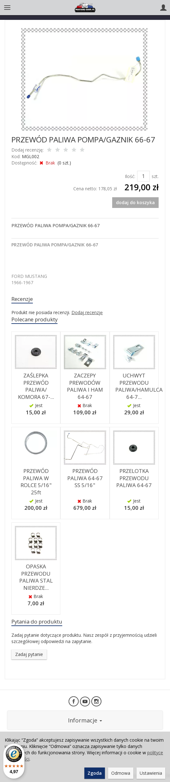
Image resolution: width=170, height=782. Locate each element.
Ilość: (130, 176)
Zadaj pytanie (29, 654)
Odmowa (120, 773)
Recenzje (22, 298)
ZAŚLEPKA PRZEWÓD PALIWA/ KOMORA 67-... (36, 386)
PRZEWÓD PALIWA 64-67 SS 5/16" (85, 478)
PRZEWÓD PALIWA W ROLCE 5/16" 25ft (36, 481)
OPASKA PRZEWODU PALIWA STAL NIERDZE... (36, 577)
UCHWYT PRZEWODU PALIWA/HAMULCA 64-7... (139, 386)
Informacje (85, 720)
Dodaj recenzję (87, 312)
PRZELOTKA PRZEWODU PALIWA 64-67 (134, 478)
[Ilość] (143, 176)
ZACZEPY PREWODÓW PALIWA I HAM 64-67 (85, 386)
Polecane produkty (34, 319)
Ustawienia (151, 773)
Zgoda (95, 773)
